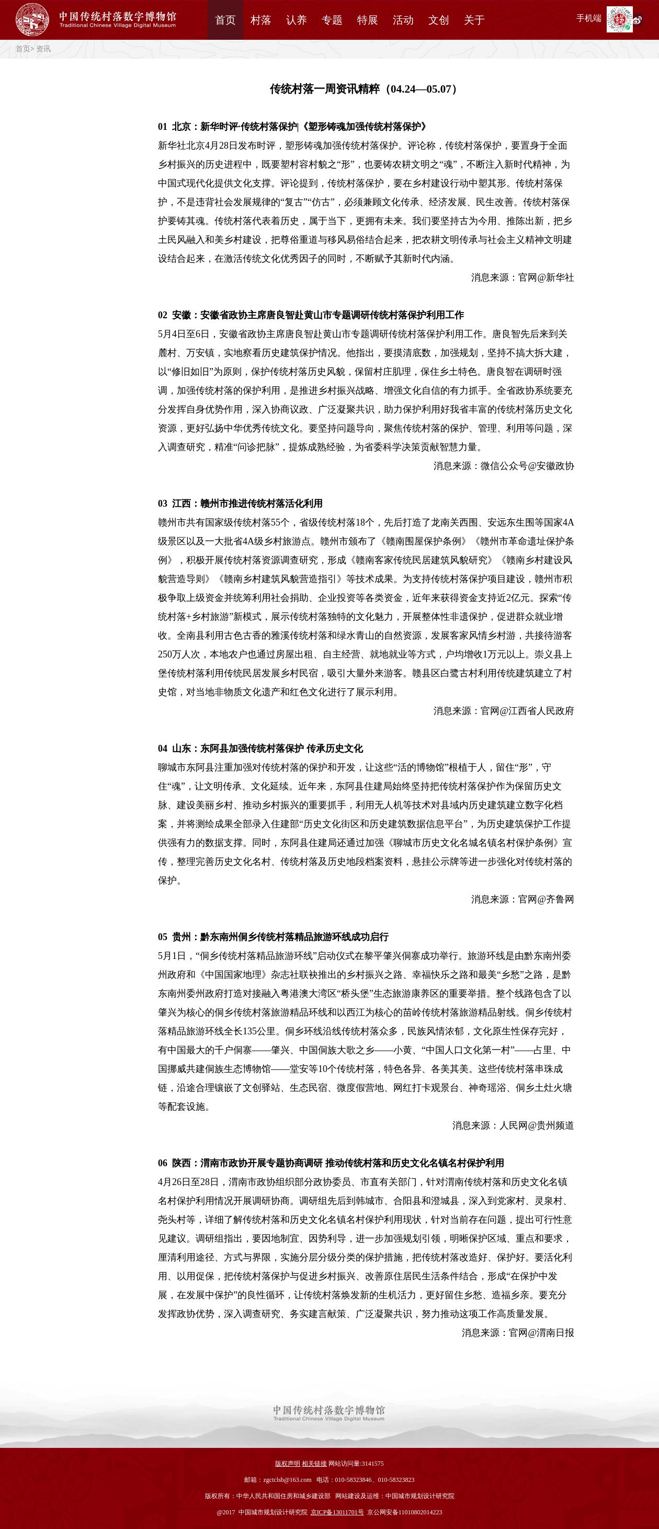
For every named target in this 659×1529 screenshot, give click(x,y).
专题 (332, 20)
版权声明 (287, 1463)
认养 (296, 20)
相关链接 (314, 1463)
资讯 (43, 49)
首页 (225, 20)
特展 (367, 20)
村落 (261, 20)
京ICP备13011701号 (337, 1512)
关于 (474, 20)
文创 (438, 20)
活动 (403, 20)
